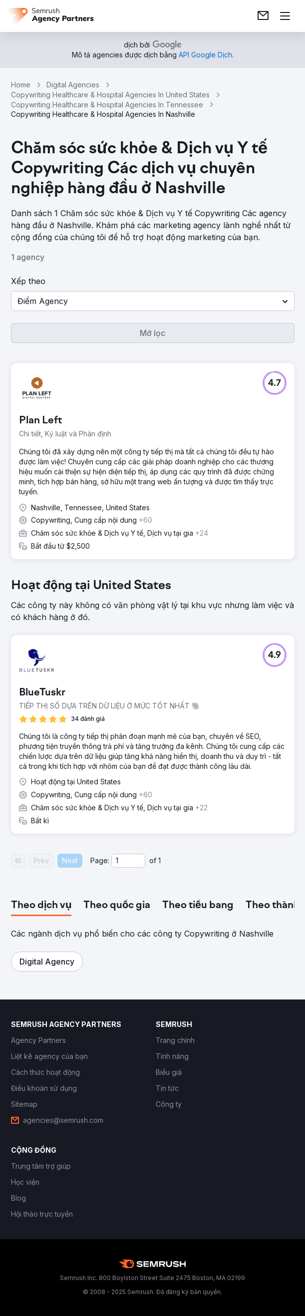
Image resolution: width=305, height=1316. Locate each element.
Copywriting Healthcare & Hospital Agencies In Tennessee (107, 104)
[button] (153, 301)
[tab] (41, 906)
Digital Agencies (72, 84)
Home (20, 84)
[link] (263, 15)
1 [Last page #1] (159, 860)
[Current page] (128, 860)
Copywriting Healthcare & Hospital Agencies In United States (110, 94)
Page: (99, 860)
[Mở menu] (285, 16)
